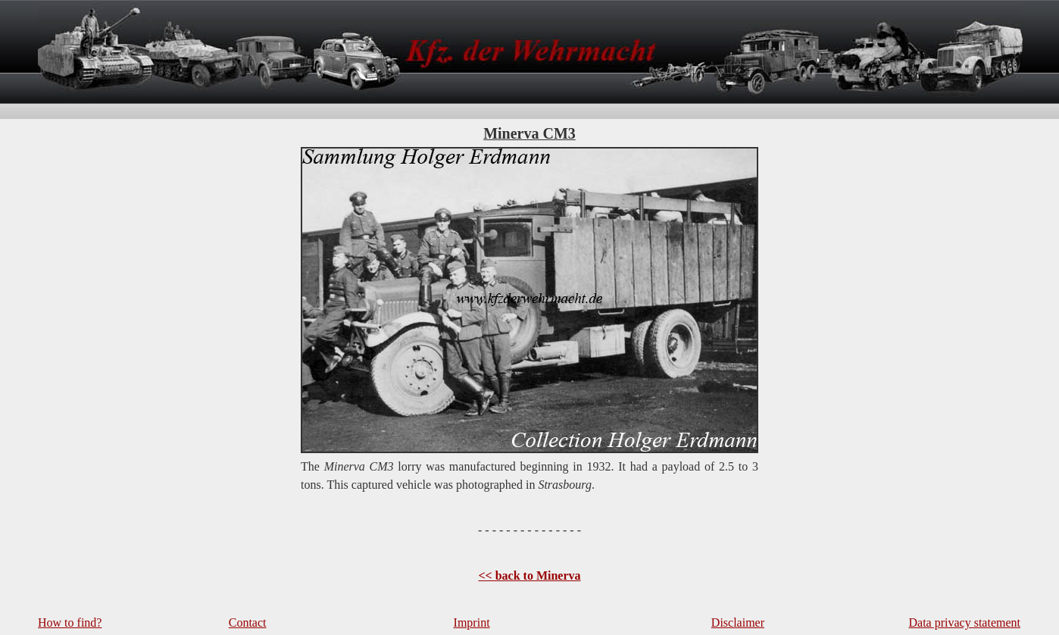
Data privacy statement (965, 622)
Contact (248, 622)
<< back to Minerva (529, 575)
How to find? (70, 622)
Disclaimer (737, 622)
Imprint (472, 622)
